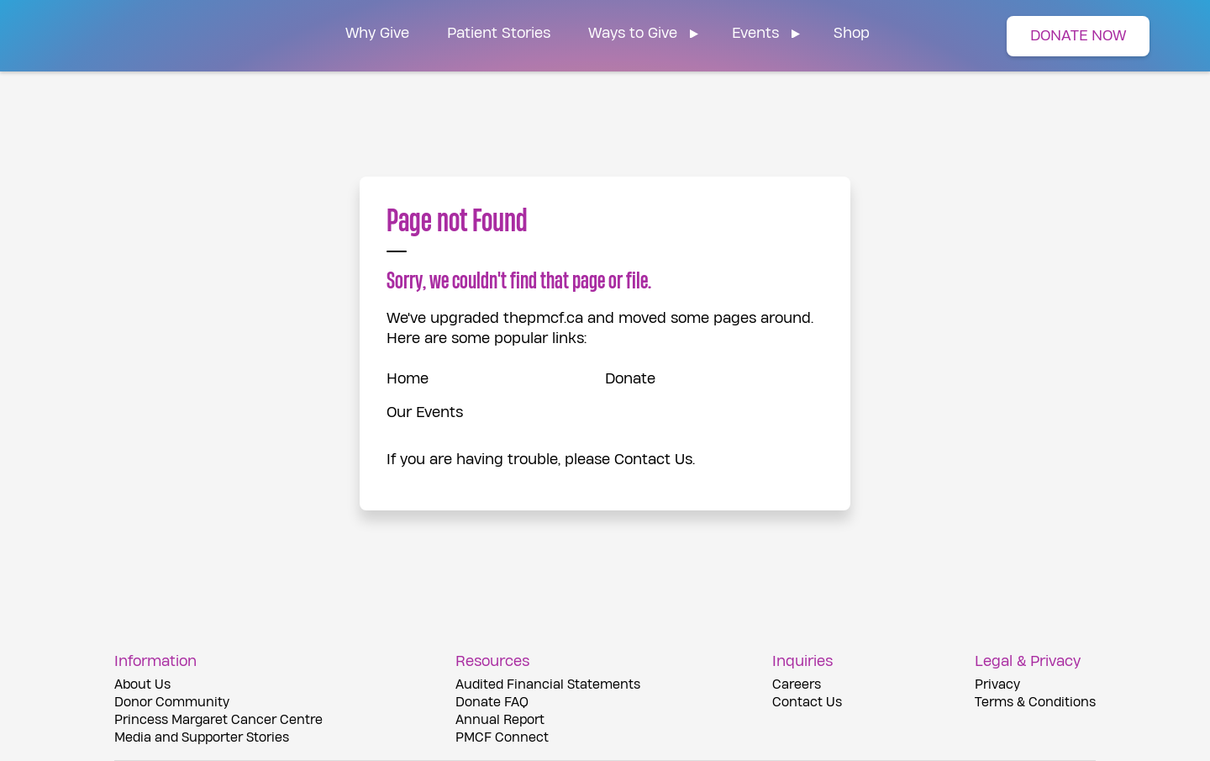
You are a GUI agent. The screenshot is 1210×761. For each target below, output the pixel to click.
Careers (796, 685)
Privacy (997, 685)
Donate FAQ (492, 702)
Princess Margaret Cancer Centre (218, 720)
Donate (630, 379)
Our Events (425, 412)
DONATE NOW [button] (1078, 36)
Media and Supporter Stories (201, 738)
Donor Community (171, 702)
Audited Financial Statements (547, 685)
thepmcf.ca (543, 318)
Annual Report (499, 720)
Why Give (377, 33)
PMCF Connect (502, 738)
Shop (852, 33)
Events (755, 33)
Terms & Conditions (1035, 702)
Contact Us (653, 459)
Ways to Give (632, 33)
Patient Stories (498, 33)
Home (408, 379)
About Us (142, 685)
